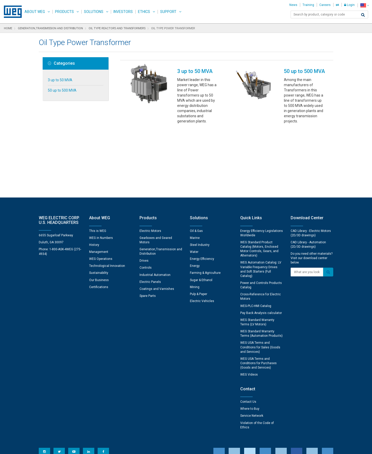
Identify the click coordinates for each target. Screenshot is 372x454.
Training (308, 5)
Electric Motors (150, 163)
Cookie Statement (153, 446)
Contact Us (248, 334)
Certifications (98, 220)
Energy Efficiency (202, 191)
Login (349, 5)
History (94, 177)
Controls (146, 200)
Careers (325, 5)
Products (64, 12)
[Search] (363, 15)
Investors (123, 12)
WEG (11, 11)
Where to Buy (249, 341)
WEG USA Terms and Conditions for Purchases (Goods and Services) (258, 296)
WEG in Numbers (101, 170)
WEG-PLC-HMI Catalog (255, 238)
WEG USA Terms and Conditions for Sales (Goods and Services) (260, 280)
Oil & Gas (196, 163)
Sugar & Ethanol (201, 213)
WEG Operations (100, 191)
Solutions (93, 12)
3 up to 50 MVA (60, 80)
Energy (195, 198)
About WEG (35, 12)
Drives (144, 193)
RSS (199, 446)
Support (168, 12)
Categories (61, 63)
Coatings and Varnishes (157, 221)
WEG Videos (249, 307)
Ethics (144, 12)
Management (98, 184)
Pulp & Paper (198, 227)
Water (194, 184)
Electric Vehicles (202, 234)
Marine (195, 170)
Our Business (99, 213)
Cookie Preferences (190, 431)
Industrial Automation (155, 207)
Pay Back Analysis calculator (261, 245)
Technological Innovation (107, 198)
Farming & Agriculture (205, 205)
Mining (194, 220)
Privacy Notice (124, 446)
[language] (364, 5)
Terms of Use (182, 446)
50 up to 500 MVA (62, 90)
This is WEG (97, 163)
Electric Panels (150, 214)
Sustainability (98, 205)
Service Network (251, 348)
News (293, 5)
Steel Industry (200, 177)
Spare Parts (148, 228)
